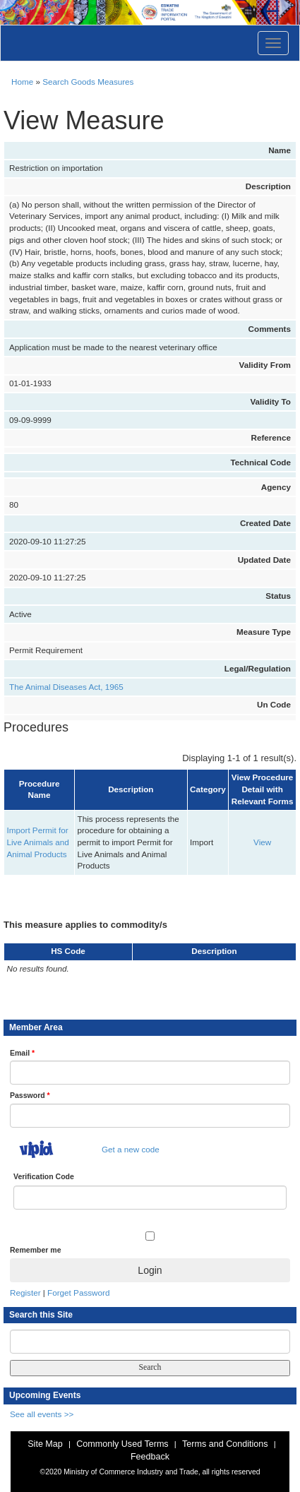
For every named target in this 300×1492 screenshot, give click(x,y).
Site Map (45, 1444)
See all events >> (41, 1414)
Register (25, 1292)
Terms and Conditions (225, 1444)
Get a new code (131, 1149)
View (262, 842)
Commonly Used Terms (122, 1444)
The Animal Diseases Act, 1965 (66, 686)
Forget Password (78, 1292)
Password (30, 1095)
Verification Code (43, 1176)
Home (22, 81)
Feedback (150, 1457)
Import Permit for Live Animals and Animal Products (38, 841)
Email (22, 1053)
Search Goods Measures (87, 81)
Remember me (35, 1250)
